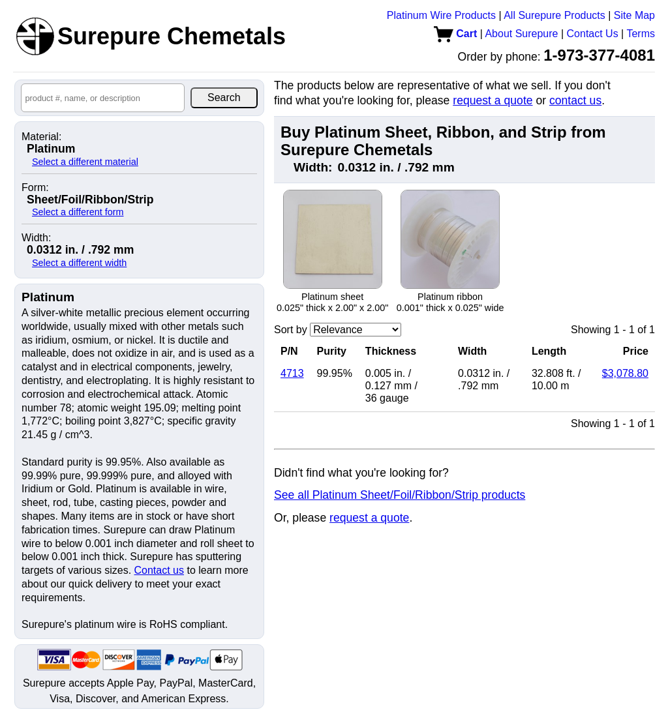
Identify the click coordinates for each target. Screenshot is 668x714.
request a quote (492, 100)
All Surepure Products (554, 15)
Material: (41, 137)
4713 (292, 373)
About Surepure (521, 33)
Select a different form (78, 212)
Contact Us (592, 33)
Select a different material (85, 161)
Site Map (634, 15)
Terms (640, 33)
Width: (36, 238)
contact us (575, 100)
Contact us (159, 570)
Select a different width (79, 263)
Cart (455, 33)
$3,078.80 (625, 373)
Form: (35, 188)
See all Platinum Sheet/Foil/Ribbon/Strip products (399, 494)
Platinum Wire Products (441, 15)
